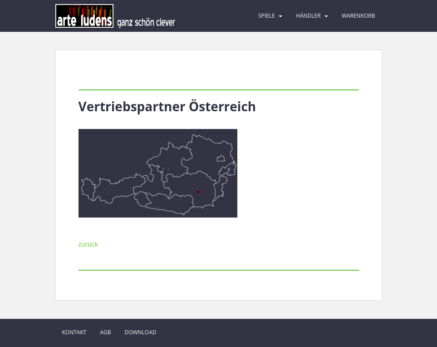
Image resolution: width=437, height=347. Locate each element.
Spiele (266, 16)
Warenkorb (358, 16)
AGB (105, 332)
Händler (308, 16)
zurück (88, 244)
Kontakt (74, 332)
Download (140, 332)
